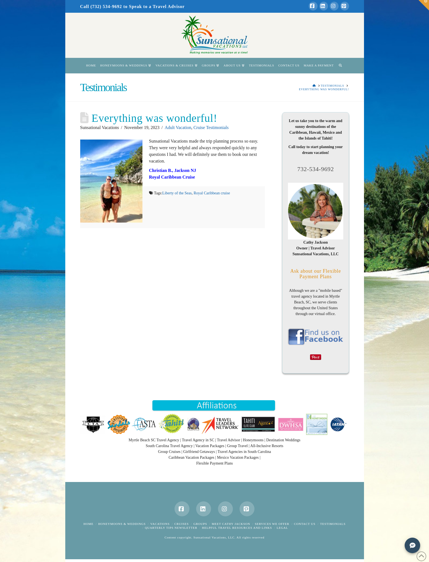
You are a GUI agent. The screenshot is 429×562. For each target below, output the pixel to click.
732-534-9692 (315, 169)
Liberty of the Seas (177, 193)
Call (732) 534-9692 (101, 6)
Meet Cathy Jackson (231, 523)
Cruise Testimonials (210, 127)
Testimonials (332, 523)
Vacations (160, 523)
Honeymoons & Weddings (122, 523)
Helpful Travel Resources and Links (237, 527)
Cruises (181, 523)
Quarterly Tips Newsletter (171, 527)
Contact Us (305, 523)
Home (88, 523)
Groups (200, 523)
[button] (423, 5)
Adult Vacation (178, 127)
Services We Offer (272, 523)
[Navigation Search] (340, 65)
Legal (282, 527)
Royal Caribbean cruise (212, 193)
